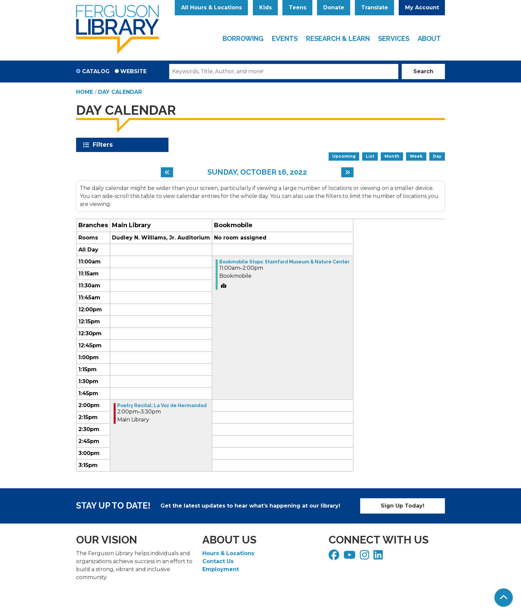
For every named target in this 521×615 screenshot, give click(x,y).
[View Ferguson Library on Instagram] (365, 557)
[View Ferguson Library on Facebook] (335, 557)
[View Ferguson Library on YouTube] (350, 557)
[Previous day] (167, 172)
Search (423, 71)
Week (416, 156)
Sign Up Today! (402, 506)
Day (437, 156)
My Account (422, 7)
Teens (297, 7)
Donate (333, 7)
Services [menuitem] (393, 39)
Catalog (96, 71)
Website (133, 71)
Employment (220, 569)
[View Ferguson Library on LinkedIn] (378, 557)
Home (84, 92)
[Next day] (347, 172)
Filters (104, 144)
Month (391, 156)
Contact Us (218, 561)
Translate (374, 7)
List (370, 156)
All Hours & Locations (211, 7)
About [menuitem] (429, 39)
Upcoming (344, 156)
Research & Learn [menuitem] (338, 39)
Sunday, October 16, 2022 (257, 172)
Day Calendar (120, 92)
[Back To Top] (503, 597)
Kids (265, 7)
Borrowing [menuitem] (243, 39)
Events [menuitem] (285, 39)
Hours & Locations (228, 553)
